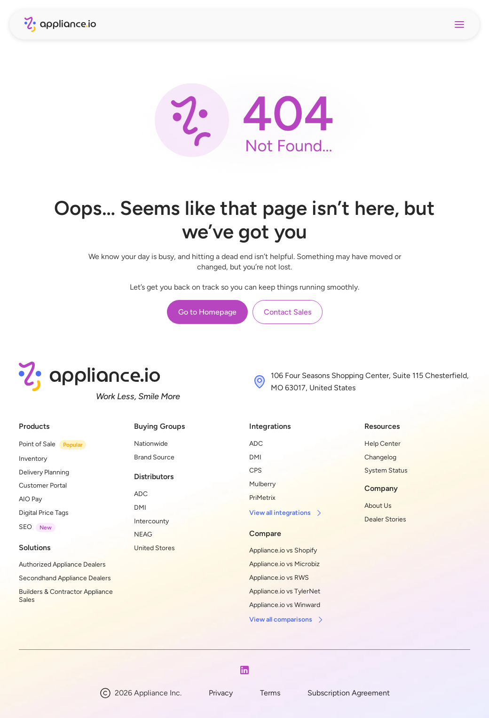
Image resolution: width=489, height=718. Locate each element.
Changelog (380, 457)
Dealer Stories (385, 519)
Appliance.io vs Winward (284, 605)
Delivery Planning (44, 472)
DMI (140, 508)
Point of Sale (37, 444)
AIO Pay (30, 499)
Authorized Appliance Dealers (62, 564)
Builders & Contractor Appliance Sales (66, 596)
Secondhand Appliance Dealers (65, 578)
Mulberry (262, 484)
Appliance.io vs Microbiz (284, 564)
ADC (141, 494)
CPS (255, 470)
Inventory (33, 459)
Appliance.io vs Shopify (283, 550)
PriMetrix (262, 498)
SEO (25, 527)
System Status (386, 470)
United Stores (154, 548)
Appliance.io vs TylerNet (284, 591)
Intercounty (151, 521)
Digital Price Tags (44, 513)
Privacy (221, 692)
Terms (270, 692)
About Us (378, 506)
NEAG (143, 534)
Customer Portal (43, 485)
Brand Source (154, 457)
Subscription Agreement (349, 692)
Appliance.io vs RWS (279, 578)
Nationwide (151, 444)
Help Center (382, 444)
